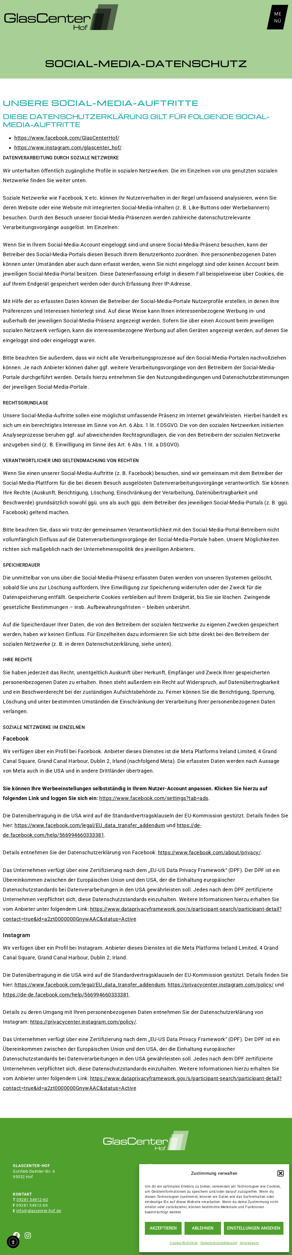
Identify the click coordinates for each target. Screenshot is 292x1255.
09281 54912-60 (32, 1199)
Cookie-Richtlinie (184, 1243)
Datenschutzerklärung (218, 1243)
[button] (280, 1173)
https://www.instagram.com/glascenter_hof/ (68, 148)
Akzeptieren (163, 1228)
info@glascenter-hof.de (38, 1210)
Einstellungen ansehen (253, 1228)
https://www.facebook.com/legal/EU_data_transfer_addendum (90, 825)
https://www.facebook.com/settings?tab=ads (153, 798)
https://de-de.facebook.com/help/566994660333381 (66, 995)
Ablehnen (203, 1228)
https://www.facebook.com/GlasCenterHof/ (66, 138)
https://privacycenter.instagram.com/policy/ (221, 985)
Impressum (249, 1243)
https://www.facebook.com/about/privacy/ (209, 852)
